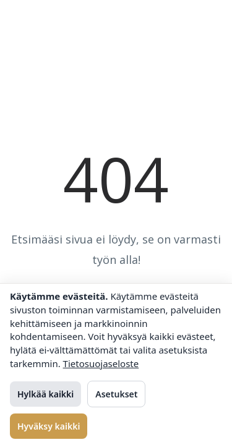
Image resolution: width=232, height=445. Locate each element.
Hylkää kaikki (45, 394)
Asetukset (116, 394)
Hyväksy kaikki (48, 426)
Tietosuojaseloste (101, 363)
